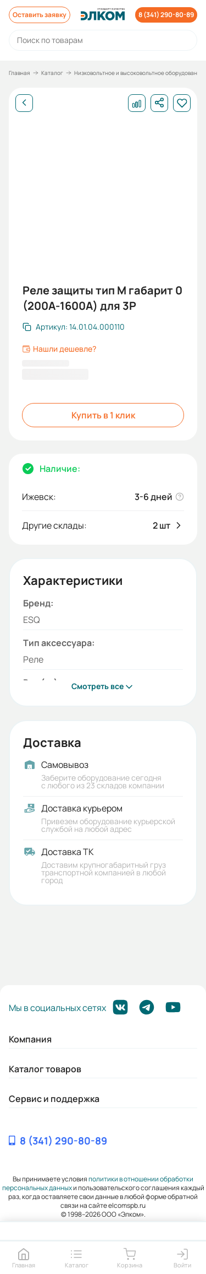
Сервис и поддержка (54, 1099)
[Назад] (24, 103)
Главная (19, 72)
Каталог (52, 72)
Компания (30, 1039)
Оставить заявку (39, 14)
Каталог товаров (45, 1069)
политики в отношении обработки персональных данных (98, 1183)
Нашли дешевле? (59, 349)
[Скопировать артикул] (74, 326)
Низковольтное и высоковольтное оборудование (139, 72)
